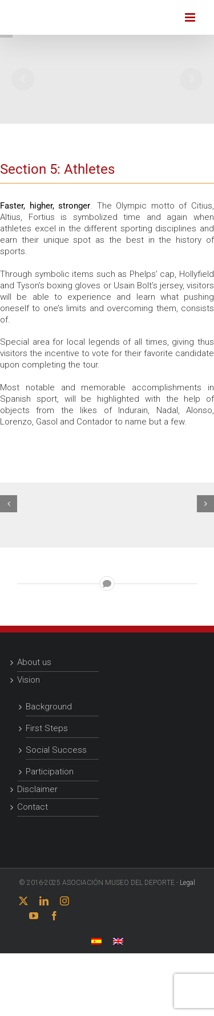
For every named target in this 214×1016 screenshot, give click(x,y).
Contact (32, 807)
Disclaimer (37, 789)
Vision (28, 680)
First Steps (47, 728)
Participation (50, 771)
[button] (8, 503)
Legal (187, 883)
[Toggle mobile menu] (191, 17)
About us (34, 662)
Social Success (56, 750)
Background (49, 706)
